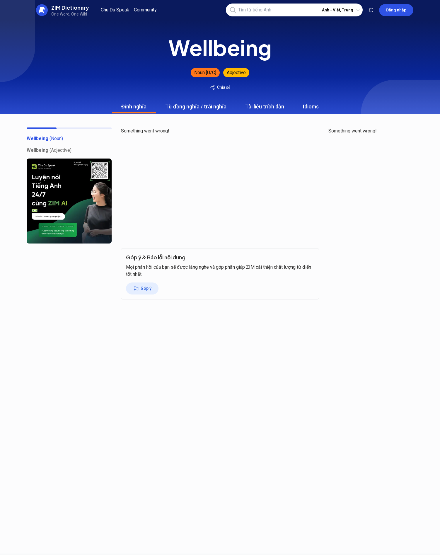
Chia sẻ (220, 87)
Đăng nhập (396, 10)
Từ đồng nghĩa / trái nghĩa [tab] (196, 108)
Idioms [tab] (311, 108)
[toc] (45, 138)
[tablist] (220, 106)
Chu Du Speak (115, 10)
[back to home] (62, 10)
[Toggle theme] (371, 10)
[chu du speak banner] (69, 201)
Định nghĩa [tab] (134, 108)
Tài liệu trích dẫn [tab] (265, 108)
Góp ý (142, 289)
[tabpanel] (220, 180)
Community (145, 10)
